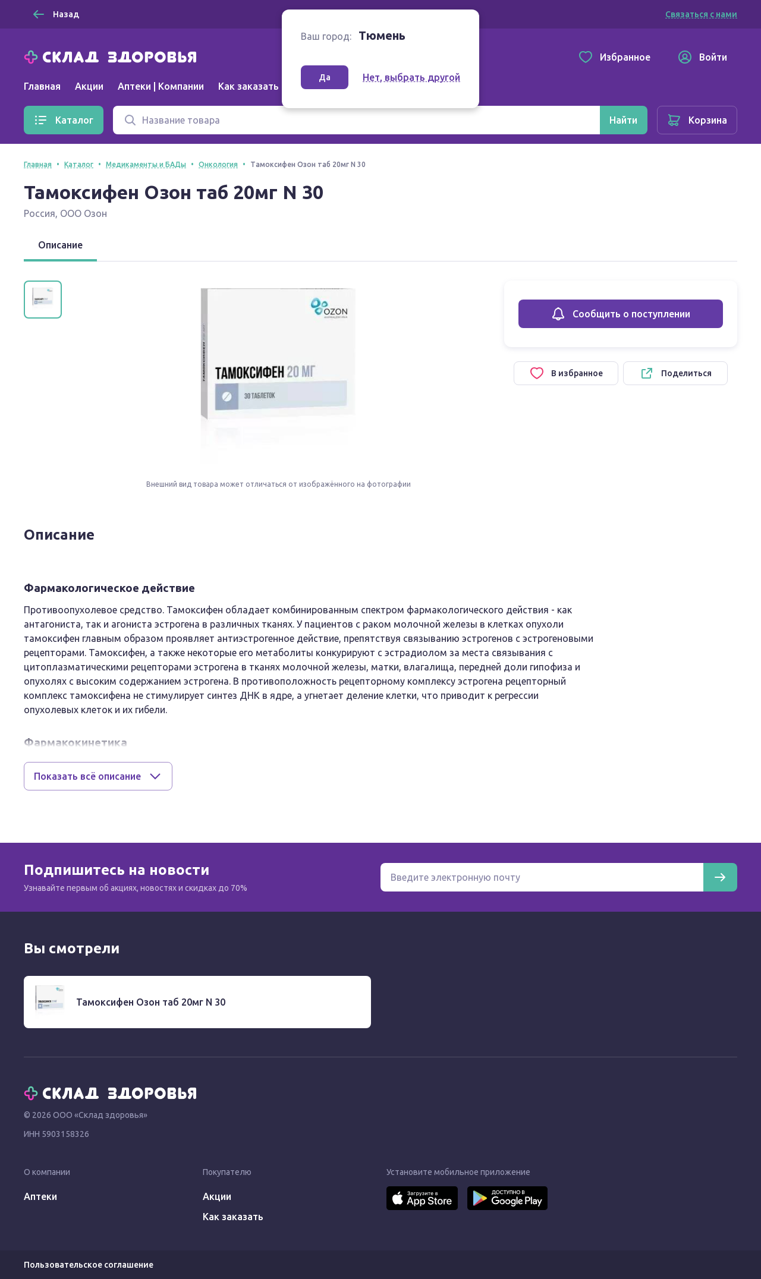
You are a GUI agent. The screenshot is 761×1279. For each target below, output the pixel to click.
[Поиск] (356, 120)
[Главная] (113, 56)
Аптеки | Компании (161, 86)
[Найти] (623, 120)
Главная (42, 86)
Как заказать (248, 86)
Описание (60, 245)
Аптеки (40, 1196)
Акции (89, 86)
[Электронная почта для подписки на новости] (542, 877)
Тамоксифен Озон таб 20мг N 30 (150, 1002)
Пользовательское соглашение (88, 1264)
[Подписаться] (720, 877)
